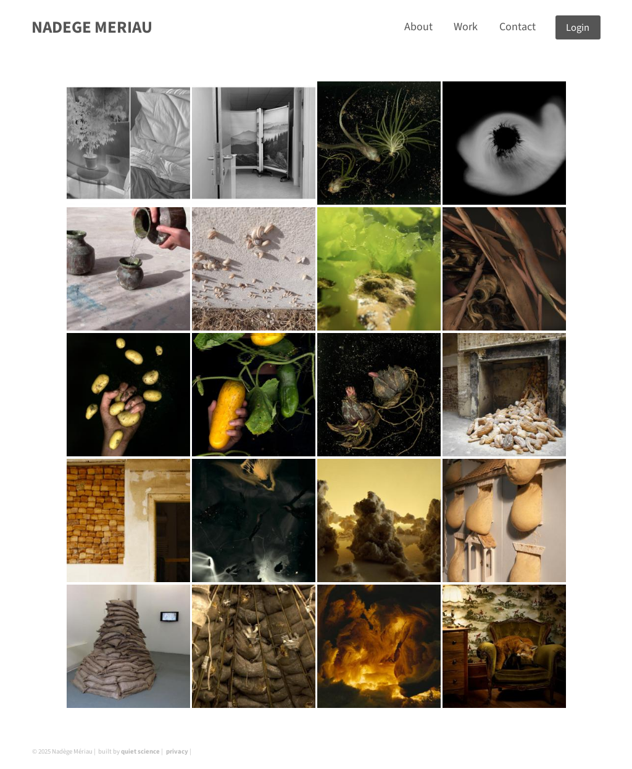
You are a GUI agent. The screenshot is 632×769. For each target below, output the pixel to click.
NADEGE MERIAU (91, 27)
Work (466, 27)
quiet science (140, 751)
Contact (517, 27)
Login (577, 27)
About (418, 27)
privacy (177, 751)
